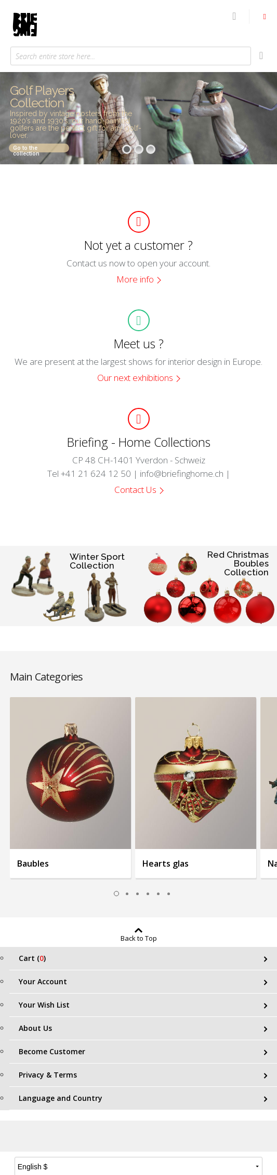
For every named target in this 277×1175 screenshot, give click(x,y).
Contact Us (135, 490)
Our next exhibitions (135, 378)
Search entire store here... (55, 56)
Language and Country (60, 1098)
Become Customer (52, 1051)
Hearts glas (165, 863)
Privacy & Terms (48, 1075)
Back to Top (139, 937)
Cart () (32, 958)
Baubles (33, 863)
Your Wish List (44, 1005)
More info (135, 279)
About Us (35, 1028)
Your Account (43, 981)
